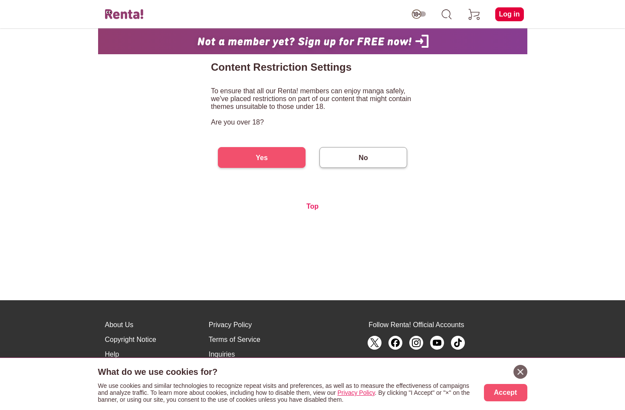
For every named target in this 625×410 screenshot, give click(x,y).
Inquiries (222, 354)
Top (312, 206)
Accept (505, 392)
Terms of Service (234, 339)
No (363, 157)
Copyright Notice (130, 339)
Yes (262, 157)
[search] (447, 14)
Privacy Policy (230, 324)
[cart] (474, 14)
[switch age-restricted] (419, 14)
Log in (509, 14)
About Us (119, 324)
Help (112, 354)
